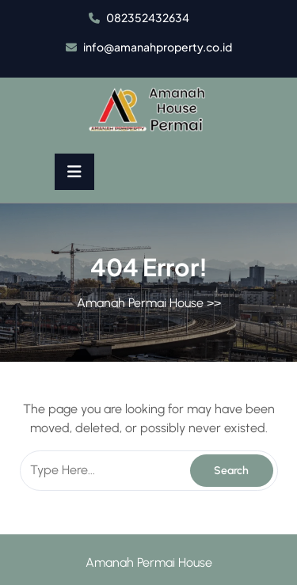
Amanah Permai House (140, 302)
